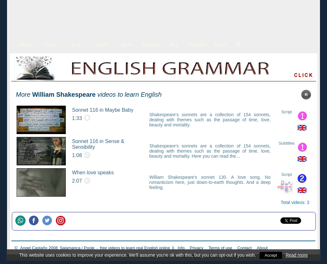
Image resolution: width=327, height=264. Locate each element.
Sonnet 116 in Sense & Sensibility (98, 144)
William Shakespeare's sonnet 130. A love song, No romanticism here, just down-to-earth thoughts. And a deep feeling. (210, 182)
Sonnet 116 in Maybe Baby (102, 110)
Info (181, 247)
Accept (271, 255)
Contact (244, 247)
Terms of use (220, 247)
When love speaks (93, 172)
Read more (297, 255)
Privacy (196, 247)
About (262, 247)
